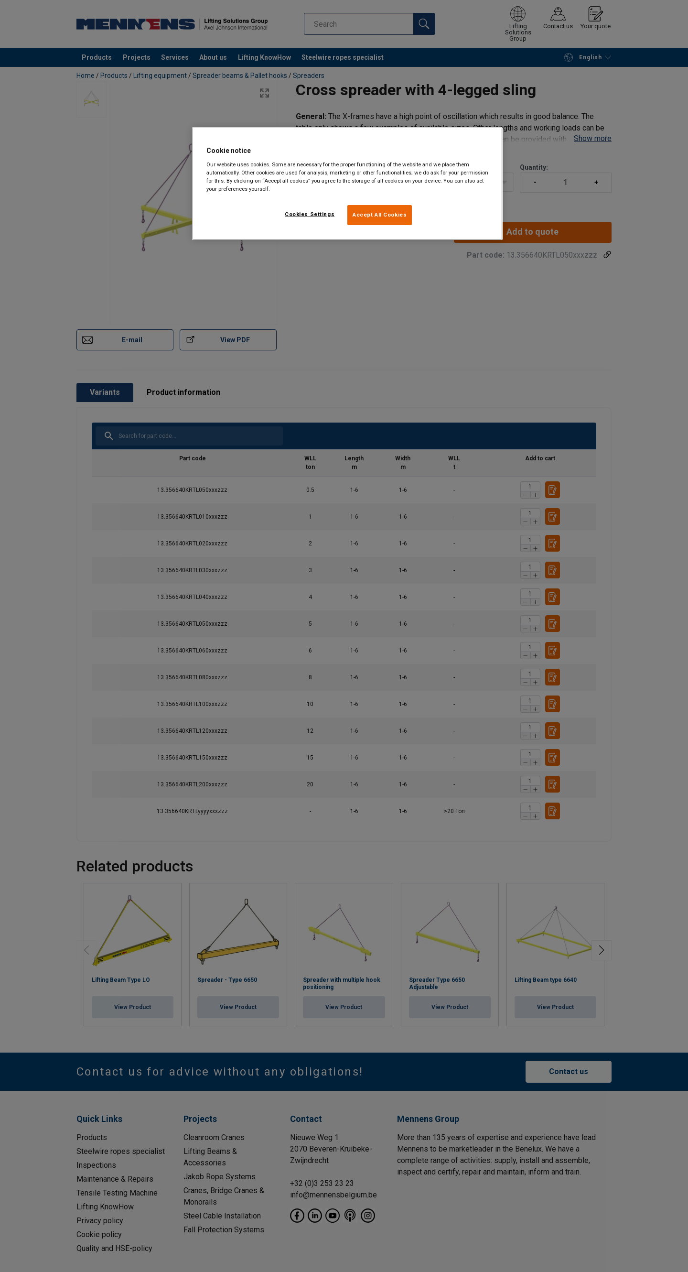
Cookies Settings (309, 214)
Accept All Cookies (380, 214)
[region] (347, 183)
